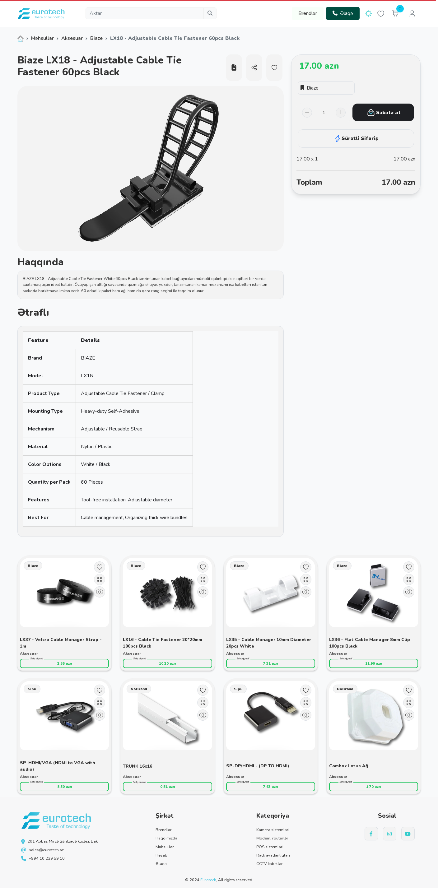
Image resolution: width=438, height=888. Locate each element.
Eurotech (208, 880)
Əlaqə (343, 13)
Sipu (32, 688)
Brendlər (307, 13)
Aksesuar (72, 38)
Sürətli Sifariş (356, 138)
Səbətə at (384, 112)
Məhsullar (42, 38)
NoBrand (139, 688)
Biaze (96, 38)
